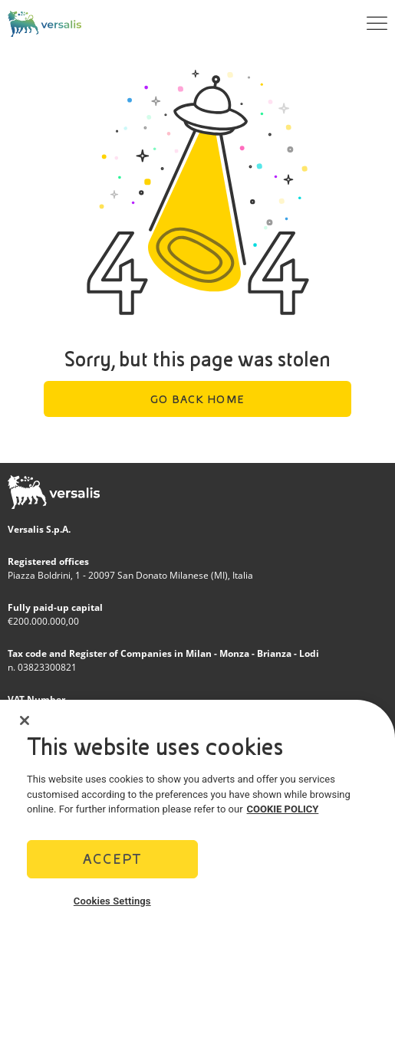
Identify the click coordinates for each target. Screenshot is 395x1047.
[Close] (24, 724)
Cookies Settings (112, 905)
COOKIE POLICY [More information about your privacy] (283, 813)
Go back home (197, 399)
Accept (112, 863)
